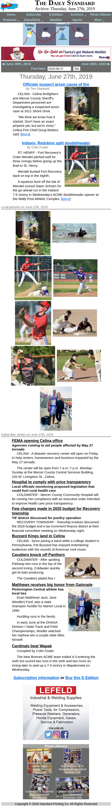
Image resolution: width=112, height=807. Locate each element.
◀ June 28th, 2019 (16, 64)
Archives (78, 15)
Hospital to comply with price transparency (51, 482)
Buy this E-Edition (82, 678)
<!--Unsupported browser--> (56, 771)
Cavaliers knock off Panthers (38, 555)
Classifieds (33, 20)
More (100, 20)
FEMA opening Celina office (37, 441)
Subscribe (33, 14)
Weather (56, 20)
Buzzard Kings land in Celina (38, 536)
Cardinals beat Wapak (32, 646)
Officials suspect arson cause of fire (56, 84)
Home (11, 14)
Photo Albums (100, 14)
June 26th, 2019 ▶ (95, 64)
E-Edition (56, 14)
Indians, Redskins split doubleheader (56, 143)
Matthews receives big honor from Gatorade (52, 585)
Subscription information (36, 678)
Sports (77, 20)
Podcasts (11, 20)
